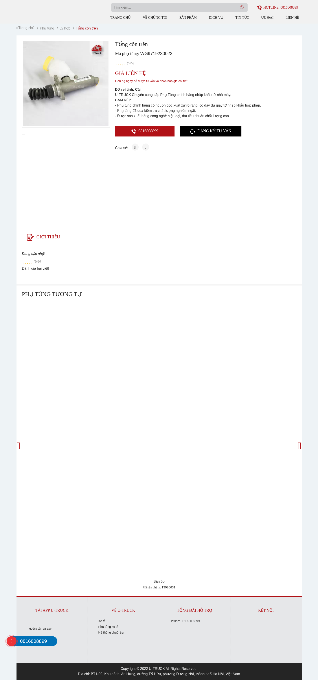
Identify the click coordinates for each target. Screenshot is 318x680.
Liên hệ (292, 17)
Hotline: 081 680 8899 (185, 621)
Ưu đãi (267, 17)
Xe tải (102, 621)
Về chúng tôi (155, 17)
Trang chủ (120, 17)
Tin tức (242, 17)
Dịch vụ (216, 17)
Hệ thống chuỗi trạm (112, 632)
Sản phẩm (188, 17)
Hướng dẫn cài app (40, 628)
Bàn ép (159, 581)
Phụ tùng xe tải (108, 626)
